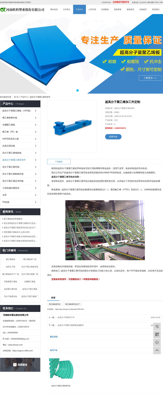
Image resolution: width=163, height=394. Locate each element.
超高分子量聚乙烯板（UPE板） (17, 111)
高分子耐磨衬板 (10, 296)
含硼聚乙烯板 (8, 125)
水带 (4, 195)
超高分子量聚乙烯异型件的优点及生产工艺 (21, 228)
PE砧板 (5, 202)
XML (161, 2)
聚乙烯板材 (10, 259)
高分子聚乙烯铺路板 (11, 153)
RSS (156, 2)
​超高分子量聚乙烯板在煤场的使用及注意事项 (21, 241)
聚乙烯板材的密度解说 (13, 219)
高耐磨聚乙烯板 (10, 281)
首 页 (16, 97)
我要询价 (113, 137)
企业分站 (143, 2)
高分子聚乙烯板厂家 (29, 274)
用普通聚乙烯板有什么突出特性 (17, 232)
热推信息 (135, 2)
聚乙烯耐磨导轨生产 (72, 304)
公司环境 (92, 9)
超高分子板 (10, 267)
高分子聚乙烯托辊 (10, 167)
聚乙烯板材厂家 (29, 259)
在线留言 (143, 9)
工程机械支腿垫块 (10, 188)
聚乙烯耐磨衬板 (9, 118)
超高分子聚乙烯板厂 (29, 296)
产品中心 (79, 9)
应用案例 (105, 9)
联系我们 (156, 9)
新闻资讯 (130, 9)
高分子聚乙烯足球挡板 (13, 181)
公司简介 (67, 9)
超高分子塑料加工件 (66, 317)
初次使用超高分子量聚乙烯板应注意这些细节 (21, 223)
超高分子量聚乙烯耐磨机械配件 (71, 325)
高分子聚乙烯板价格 (29, 267)
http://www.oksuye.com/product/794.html (69, 309)
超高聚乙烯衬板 (10, 289)
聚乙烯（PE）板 (10, 132)
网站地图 (150, 2)
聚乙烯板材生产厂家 (10, 274)
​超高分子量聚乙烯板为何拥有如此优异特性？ (21, 236)
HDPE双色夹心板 (10, 139)
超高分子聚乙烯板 (29, 289)
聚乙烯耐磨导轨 (54, 304)
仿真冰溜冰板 (8, 146)
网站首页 (54, 9)
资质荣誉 (117, 9)
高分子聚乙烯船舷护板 (13, 174)
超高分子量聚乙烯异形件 (40, 97)
